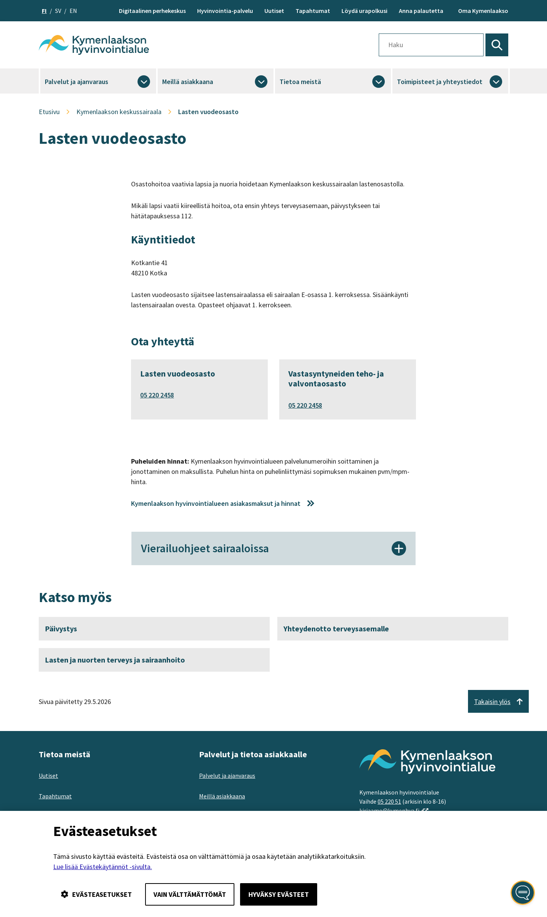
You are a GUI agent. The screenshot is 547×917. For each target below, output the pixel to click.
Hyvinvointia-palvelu (225, 10)
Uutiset (274, 10)
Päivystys (61, 629)
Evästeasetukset (96, 894)
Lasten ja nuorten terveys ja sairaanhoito (115, 660)
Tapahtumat (313, 10)
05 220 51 (389, 802)
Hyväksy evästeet (278, 894)
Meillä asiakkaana (187, 81)
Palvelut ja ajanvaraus (76, 81)
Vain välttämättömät (189, 894)
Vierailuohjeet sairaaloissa (273, 548)
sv (58, 10)
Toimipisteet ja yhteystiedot (439, 81)
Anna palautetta (421, 10)
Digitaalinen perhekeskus (152, 10)
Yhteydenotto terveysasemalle (336, 629)
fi (44, 10)
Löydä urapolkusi (364, 10)
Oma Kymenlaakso (483, 10)
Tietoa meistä (300, 81)
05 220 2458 (157, 395)
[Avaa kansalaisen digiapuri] (523, 892)
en (73, 10)
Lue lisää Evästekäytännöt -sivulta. (102, 866)
